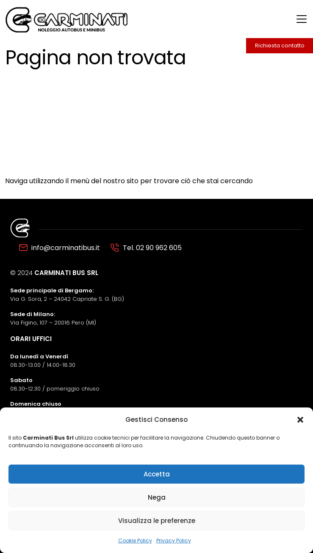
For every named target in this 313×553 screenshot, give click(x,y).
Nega (157, 497)
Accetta (157, 474)
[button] (300, 419)
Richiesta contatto (280, 45)
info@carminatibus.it (65, 248)
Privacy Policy (173, 540)
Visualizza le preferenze (156, 520)
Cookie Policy (135, 540)
